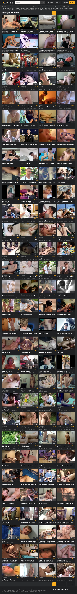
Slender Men (60, 352)
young (9, 6)
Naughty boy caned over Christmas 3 (28, 522)
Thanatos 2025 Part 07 (25, 163)
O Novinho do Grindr (61, 258)
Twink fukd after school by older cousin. (47, 125)
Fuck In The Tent (42, 428)
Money (15, 429)
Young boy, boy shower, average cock (9, 333)
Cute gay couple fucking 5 (26, 352)
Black (28, 297)
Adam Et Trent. (42, 390)
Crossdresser (14, 240)
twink (51, 6)
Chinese (13, 108)
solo (42, 8)
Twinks (51, 70)
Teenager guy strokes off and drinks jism (29, 276)
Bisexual (33, 278)
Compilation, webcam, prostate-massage (65, 541)
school (21, 9)
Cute (28, 334)
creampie (71, 8)
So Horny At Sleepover (43, 69)
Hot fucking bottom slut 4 (26, 371)
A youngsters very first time (7, 484)
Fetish (51, 146)
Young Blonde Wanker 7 (7, 465)
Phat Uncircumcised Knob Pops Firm (46, 31)
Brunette (46, 70)
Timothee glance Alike (25, 428)
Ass (67, 70)
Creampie (47, 504)
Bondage (51, 523)
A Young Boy (4, 69)
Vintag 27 (41, 258)
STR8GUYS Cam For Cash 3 (62, 125)
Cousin (51, 467)
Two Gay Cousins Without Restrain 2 (46, 106)
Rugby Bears (4, 258)
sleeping (70, 6)
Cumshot (33, 32)
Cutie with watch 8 (6, 352)
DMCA (61, 591)
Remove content (56, 591)
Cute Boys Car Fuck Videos (7, 163)
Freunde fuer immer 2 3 (25, 258)
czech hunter (49, 9)
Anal (64, 70)
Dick (51, 89)
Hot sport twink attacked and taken (64, 220)
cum (9, 9)
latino (13, 9)
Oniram (3, 541)
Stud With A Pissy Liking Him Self (27, 560)
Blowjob (28, 32)
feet (60, 8)
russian (52, 8)
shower (33, 8)
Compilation (66, 542)
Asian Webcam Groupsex (62, 371)
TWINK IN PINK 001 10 (25, 446)
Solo (14, 127)
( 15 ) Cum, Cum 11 (61, 409)
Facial (33, 146)
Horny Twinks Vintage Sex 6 (8, 579)
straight (23, 6)
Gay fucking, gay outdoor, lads (8, 314)
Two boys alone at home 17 (44, 295)
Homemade (69, 486)
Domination (71, 221)
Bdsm (28, 523)
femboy (14, 6)
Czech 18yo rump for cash (62, 69)
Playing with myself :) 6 (7, 371)
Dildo (71, 542)
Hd (50, 51)
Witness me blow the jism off (26, 465)
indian (55, 9)
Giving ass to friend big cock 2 (45, 446)
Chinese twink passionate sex (8, 295)
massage (47, 8)
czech (17, 9)
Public (36, 410)
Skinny (33, 89)
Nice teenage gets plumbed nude (45, 352)
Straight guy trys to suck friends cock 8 (10, 409)
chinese (4, 8)
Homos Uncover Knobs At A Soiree (27, 69)
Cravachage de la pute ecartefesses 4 (9, 560)
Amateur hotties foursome (26, 201)
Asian (28, 164)
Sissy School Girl (5, 522)
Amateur (23, 32)
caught (4, 9)
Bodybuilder (14, 221)
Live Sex (72, 2)
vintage (65, 8)
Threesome (51, 580)
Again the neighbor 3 (43, 333)
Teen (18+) (14, 146)
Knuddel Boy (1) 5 (6, 276)
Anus (13, 259)
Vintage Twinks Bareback (44, 371)
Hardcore (52, 504)
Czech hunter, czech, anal (62, 106)
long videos (65, 2)
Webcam (46, 164)
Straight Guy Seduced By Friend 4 (27, 31)
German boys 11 (5, 390)
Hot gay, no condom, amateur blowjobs (65, 239)
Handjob (46, 51)
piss (38, 9)
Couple (65, 51)
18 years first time (61, 182)
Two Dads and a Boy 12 (62, 295)
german (10, 8)
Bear (31, 523)
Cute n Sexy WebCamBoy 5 (26, 390)
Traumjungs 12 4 (42, 239)
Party (35, 70)
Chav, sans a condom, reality (26, 314)
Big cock (46, 32)
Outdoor (10, 316)
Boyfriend (28, 89)
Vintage (28, 51)
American (65, 467)
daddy (55, 6)
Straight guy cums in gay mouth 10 (28, 295)
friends (32, 6)
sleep (43, 6)
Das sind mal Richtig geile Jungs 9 (64, 314)
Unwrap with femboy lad (7, 239)
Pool (9, 146)
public (37, 8)
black (57, 8)
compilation (27, 9)
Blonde (9, 127)
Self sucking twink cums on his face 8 (46, 560)
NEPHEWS (41, 465)
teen (19, 6)
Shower (9, 334)
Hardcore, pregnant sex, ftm (44, 503)
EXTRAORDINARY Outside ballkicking (9, 446)
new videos (57, 2)
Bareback (72, 70)
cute (14, 8)
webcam (38, 6)
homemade (23, 8)
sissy (28, 8)
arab (47, 6)
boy (65, 6)
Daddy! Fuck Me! (5, 201)
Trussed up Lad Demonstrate (8, 503)
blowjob (34, 9)
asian (28, 6)
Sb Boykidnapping (24, 50)
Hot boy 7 (41, 88)
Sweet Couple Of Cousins (62, 50)
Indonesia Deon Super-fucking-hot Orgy (47, 314)
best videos (50, 2)
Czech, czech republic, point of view (64, 163)
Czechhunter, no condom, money (8, 428)
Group (28, 70)
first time (61, 6)
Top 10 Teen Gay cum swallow (45, 220)
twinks (42, 9)
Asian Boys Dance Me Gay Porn (45, 579)
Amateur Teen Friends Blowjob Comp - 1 (47, 182)
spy (18, 8)
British (33, 580)
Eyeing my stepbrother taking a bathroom (29, 106)
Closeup (33, 127)
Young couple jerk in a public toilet (64, 446)
